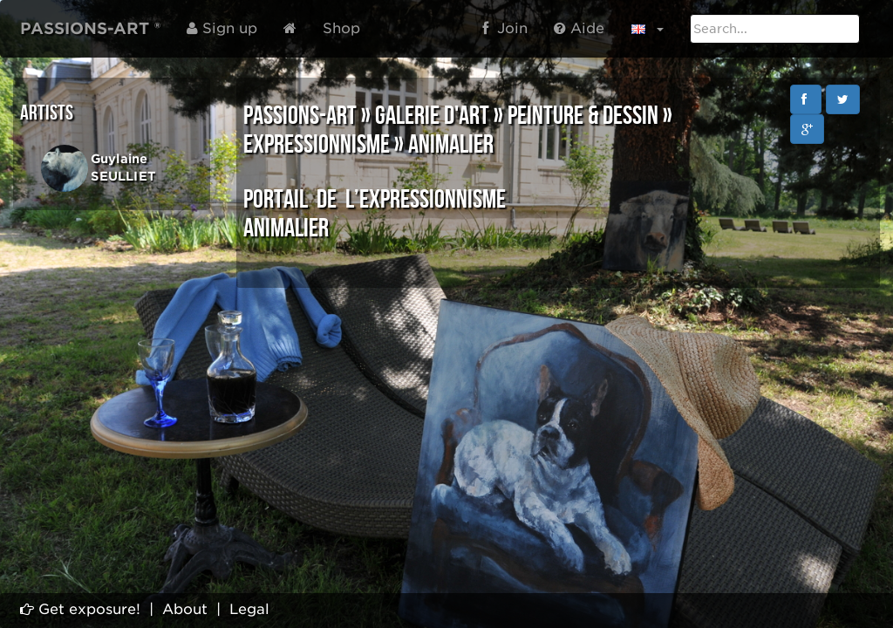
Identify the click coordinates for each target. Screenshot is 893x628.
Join (505, 28)
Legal (249, 609)
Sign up (222, 28)
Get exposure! (80, 609)
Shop (341, 28)
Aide (579, 28)
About (185, 609)
